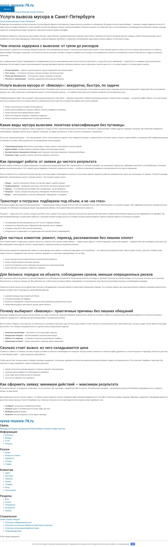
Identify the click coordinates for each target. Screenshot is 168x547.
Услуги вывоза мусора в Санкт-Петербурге (17, 21)
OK (133, 544)
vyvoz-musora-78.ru (17, 5)
